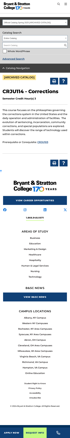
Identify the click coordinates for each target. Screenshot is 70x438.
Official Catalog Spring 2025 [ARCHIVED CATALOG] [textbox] (27, 22)
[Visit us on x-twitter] (65, 210)
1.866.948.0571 (35, 217)
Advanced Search (13, 58)
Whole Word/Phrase (19, 51)
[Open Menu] (65, 4)
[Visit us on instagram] (25, 210)
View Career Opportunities (35, 200)
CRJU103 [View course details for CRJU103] (42, 142)
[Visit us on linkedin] (45, 210)
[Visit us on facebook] (4, 210)
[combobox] (35, 22)
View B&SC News (35, 297)
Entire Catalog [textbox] (10, 38)
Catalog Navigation (18, 68)
